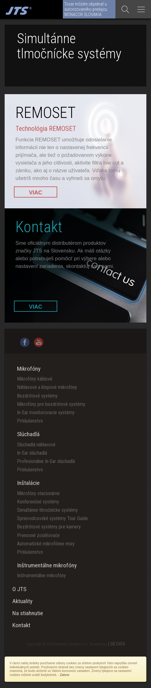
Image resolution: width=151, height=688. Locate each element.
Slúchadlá (28, 434)
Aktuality (22, 601)
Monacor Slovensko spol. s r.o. (18, 9)
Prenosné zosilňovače (38, 535)
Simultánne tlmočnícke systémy (47, 510)
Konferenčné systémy (38, 502)
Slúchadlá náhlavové (36, 445)
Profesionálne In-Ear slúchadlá (46, 461)
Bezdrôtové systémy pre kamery (49, 527)
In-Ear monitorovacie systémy (46, 412)
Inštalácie (28, 482)
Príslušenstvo (30, 421)
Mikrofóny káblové (34, 379)
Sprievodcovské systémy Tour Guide (52, 518)
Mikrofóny (29, 368)
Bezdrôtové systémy (37, 396)
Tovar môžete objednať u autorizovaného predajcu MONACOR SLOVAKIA (85, 9)
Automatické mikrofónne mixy (46, 544)
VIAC (35, 193)
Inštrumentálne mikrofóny (47, 565)
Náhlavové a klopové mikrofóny (47, 387)
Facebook (24, 342)
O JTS (19, 589)
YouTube (38, 342)
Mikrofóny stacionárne (38, 493)
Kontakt (21, 625)
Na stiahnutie (27, 613)
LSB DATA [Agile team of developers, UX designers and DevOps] (116, 644)
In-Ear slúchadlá (32, 453)
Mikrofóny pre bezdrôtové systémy (51, 404)
